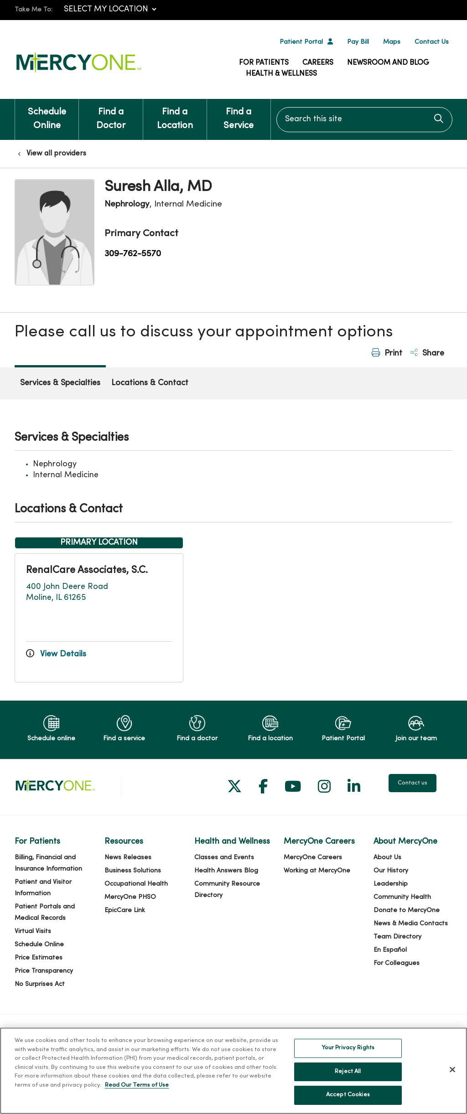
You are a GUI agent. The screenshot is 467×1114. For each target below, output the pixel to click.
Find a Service (238, 114)
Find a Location (175, 114)
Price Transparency (44, 971)
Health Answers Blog (226, 871)
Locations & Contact (149, 383)
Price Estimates (38, 958)
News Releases (127, 858)
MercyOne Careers (313, 858)
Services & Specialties (60, 383)
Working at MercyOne (317, 871)
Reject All (348, 1075)
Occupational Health (136, 884)
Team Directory (397, 937)
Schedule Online (46, 114)
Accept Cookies (348, 1099)
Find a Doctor (110, 114)
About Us (387, 858)
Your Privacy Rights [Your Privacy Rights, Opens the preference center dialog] (348, 1052)
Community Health (402, 897)
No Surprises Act (40, 984)
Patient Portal (301, 42)
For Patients (264, 63)
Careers (317, 63)
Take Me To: (33, 10)
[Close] (452, 1074)
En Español (390, 950)
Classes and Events (224, 858)
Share (427, 353)
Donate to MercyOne (407, 910)
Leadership (391, 884)
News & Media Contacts (411, 924)
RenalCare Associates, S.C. (87, 570)
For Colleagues (397, 963)
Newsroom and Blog (388, 63)
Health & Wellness (281, 73)
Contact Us (432, 42)
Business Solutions (132, 871)
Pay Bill (358, 42)
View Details (56, 654)
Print (387, 353)
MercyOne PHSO (130, 897)
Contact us (412, 783)
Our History (391, 871)
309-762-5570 (132, 254)
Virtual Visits (33, 931)
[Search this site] (364, 119)
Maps (391, 42)
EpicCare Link (124, 910)
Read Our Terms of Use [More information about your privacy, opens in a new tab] (137, 1089)
